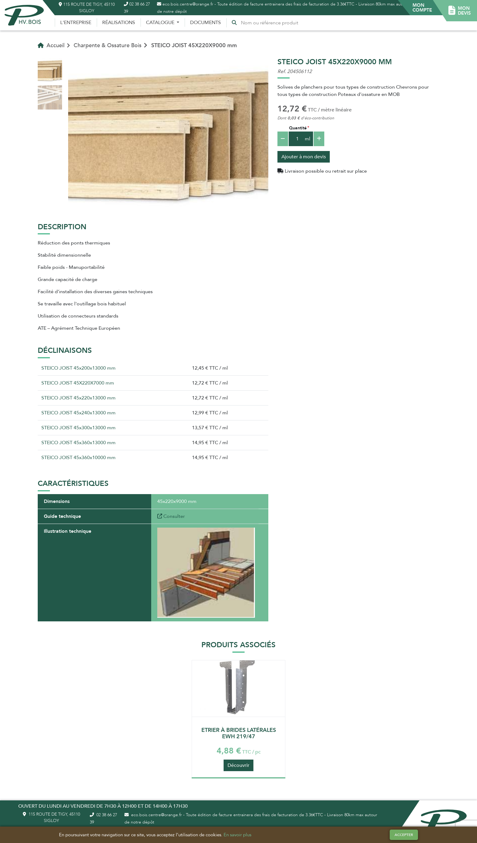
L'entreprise (75, 22)
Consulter (171, 516)
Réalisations (118, 22)
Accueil (51, 45)
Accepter (404, 834)
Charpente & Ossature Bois (107, 45)
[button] (422, 7)
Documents (205, 22)
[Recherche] (270, 23)
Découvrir (238, 765)
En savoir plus (237, 835)
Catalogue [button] (161, 22)
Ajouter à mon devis (303, 156)
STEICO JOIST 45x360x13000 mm (78, 442)
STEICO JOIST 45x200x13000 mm (78, 368)
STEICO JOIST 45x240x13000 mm (78, 412)
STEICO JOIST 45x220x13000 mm (78, 398)
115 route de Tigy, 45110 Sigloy (87, 8)
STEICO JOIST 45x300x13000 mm (78, 427)
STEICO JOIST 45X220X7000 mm (77, 383)
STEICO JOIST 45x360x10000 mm (78, 457)
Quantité (298, 128)
